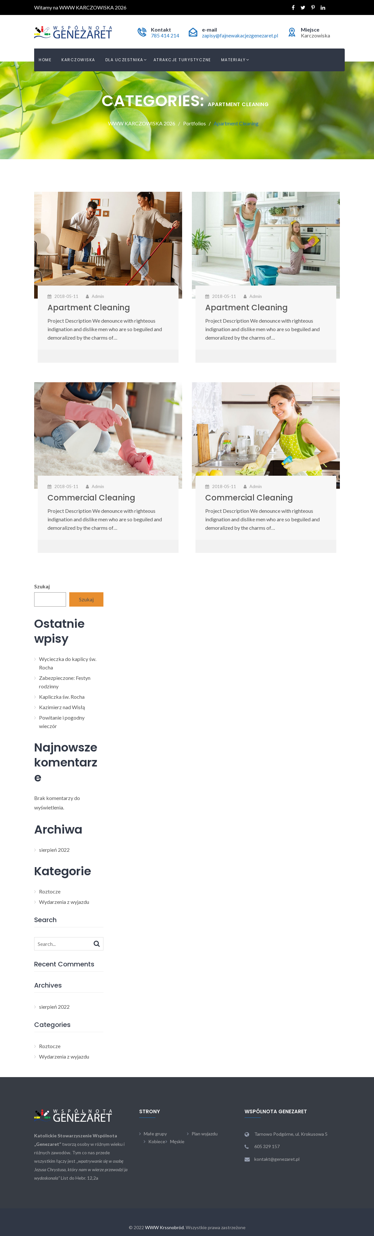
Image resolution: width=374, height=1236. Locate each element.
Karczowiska (78, 60)
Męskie (177, 1141)
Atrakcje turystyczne (182, 60)
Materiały (233, 60)
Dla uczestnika (124, 60)
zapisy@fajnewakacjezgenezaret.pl (238, 35)
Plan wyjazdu (205, 1133)
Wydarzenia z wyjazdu (64, 902)
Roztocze (49, 891)
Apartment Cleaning (88, 307)
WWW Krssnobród (164, 1227)
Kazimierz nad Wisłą (62, 707)
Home (45, 60)
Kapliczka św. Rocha (62, 697)
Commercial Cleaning (91, 497)
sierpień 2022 (54, 850)
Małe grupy (155, 1133)
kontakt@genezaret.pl (277, 1159)
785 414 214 (162, 35)
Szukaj (42, 586)
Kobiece (156, 1141)
